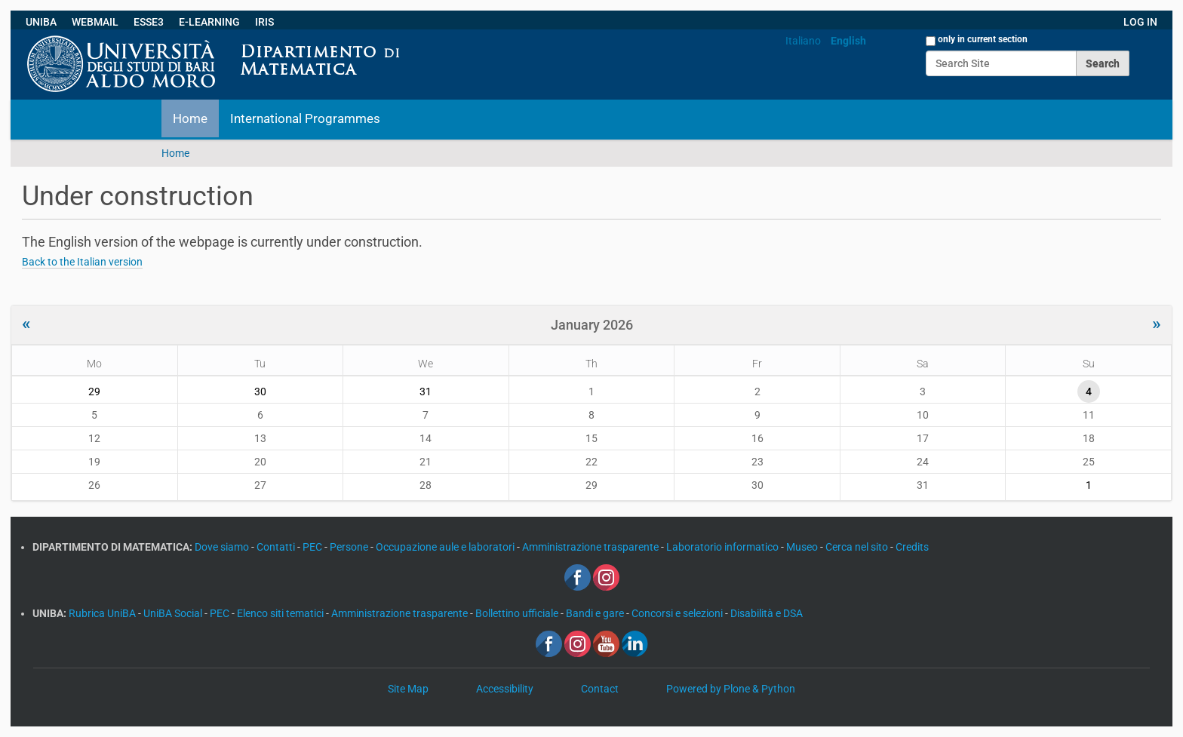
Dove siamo (223, 547)
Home (190, 118)
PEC (313, 547)
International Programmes (305, 118)
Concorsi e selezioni (678, 613)
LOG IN (1140, 22)
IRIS (264, 22)
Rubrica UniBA (103, 613)
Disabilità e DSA (766, 613)
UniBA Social (172, 613)
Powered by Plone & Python (730, 689)
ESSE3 (149, 22)
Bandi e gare (596, 613)
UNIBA (41, 22)
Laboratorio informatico (723, 547)
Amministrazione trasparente (591, 547)
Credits (912, 547)
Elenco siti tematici (281, 613)
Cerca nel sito (857, 547)
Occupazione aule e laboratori (446, 547)
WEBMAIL (95, 22)
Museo (803, 547)
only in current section (983, 39)
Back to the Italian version (82, 262)
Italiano (803, 41)
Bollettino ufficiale (518, 613)
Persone (350, 547)
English (848, 41)
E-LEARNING (209, 22)
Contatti (277, 547)
